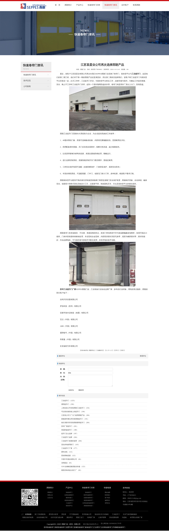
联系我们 (107, 495)
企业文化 (50, 497)
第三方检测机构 (40, 514)
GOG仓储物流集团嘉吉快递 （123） (73, 466)
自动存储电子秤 (42, 517)
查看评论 (143, 356)
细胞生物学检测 (27, 517)
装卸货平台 (69, 505)
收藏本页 (100, 350)
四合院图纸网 (114, 517)
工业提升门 (136, 74)
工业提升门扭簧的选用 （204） (72, 441)
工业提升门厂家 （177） (69, 448)
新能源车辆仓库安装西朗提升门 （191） (75, 419)
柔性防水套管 (53, 514)
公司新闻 (27, 86)
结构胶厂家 (91, 517)
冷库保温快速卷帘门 (88, 503)
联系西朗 (136, 5)
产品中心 (79, 5)
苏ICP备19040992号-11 (90, 524)
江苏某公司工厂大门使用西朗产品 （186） (75, 415)
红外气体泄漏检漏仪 (130, 514)
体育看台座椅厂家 (136, 517)
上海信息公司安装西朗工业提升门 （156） (75, 408)
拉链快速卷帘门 (88, 497)
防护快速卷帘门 (88, 495)
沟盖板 (124, 517)
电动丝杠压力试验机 (102, 514)
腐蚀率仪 (70, 517)
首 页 (57, 5)
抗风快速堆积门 (69, 495)
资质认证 (50, 495)
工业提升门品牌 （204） (69, 437)
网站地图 (107, 492)
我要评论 (91, 350)
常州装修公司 (86, 514)
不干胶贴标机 (74, 514)
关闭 (122, 350)
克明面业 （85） (67, 463)
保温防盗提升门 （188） (69, 430)
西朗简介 (68, 5)
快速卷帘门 (69, 492)
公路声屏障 (102, 517)
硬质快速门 (69, 497)
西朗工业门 (80, 517)
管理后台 (107, 503)
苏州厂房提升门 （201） (69, 426)
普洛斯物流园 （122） (69, 455)
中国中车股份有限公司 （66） (71, 459)
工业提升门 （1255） (68, 400)
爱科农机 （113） (67, 452)
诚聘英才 (107, 500)
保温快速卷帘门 (69, 500)
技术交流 (27, 80)
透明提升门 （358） (68, 404)
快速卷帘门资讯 (111, 5)
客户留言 (107, 497)
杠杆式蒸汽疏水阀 (57, 517)
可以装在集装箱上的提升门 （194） (73, 411)
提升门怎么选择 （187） (69, 433)
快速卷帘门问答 (94, 5)
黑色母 (63, 514)
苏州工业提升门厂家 (68, 289)
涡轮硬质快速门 (88, 505)
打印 (116, 350)
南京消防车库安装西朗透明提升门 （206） (75, 422)
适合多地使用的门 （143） (70, 444)
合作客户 (125, 5)
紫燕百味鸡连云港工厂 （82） (71, 470)
